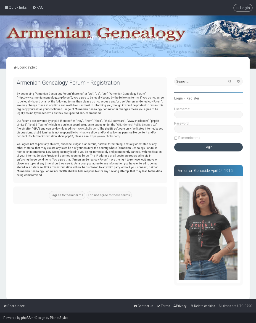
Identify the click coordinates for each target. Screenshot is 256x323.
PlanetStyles (59, 318)
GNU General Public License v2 (136, 124)
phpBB (26, 318)
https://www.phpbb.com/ (105, 135)
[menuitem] (38, 7)
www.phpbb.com (88, 128)
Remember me (189, 137)
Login (178, 98)
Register (193, 98)
